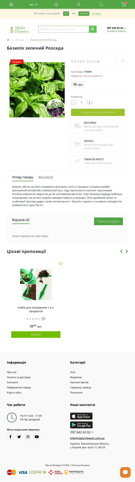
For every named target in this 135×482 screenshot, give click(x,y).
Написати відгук (109, 221)
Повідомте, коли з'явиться (97, 112)
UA (31, 4)
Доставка (90, 122)
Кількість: (77, 96)
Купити (36, 334)
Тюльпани (76, 392)
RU (36, 4)
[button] (79, 4)
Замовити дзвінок (116, 30)
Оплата (88, 140)
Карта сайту (14, 392)
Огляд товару (22, 177)
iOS (66, 13)
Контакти (12, 382)
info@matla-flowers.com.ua (87, 438)
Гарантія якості (94, 159)
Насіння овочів (79, 382)
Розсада (20, 39)
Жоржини (76, 377)
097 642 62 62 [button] (81, 432)
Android (84, 13)
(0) (98, 61)
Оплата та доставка (19, 377)
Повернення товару (19, 387)
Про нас (12, 372)
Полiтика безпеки (81, 465)
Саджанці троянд (80, 387)
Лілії (72, 372)
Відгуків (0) (45, 177)
